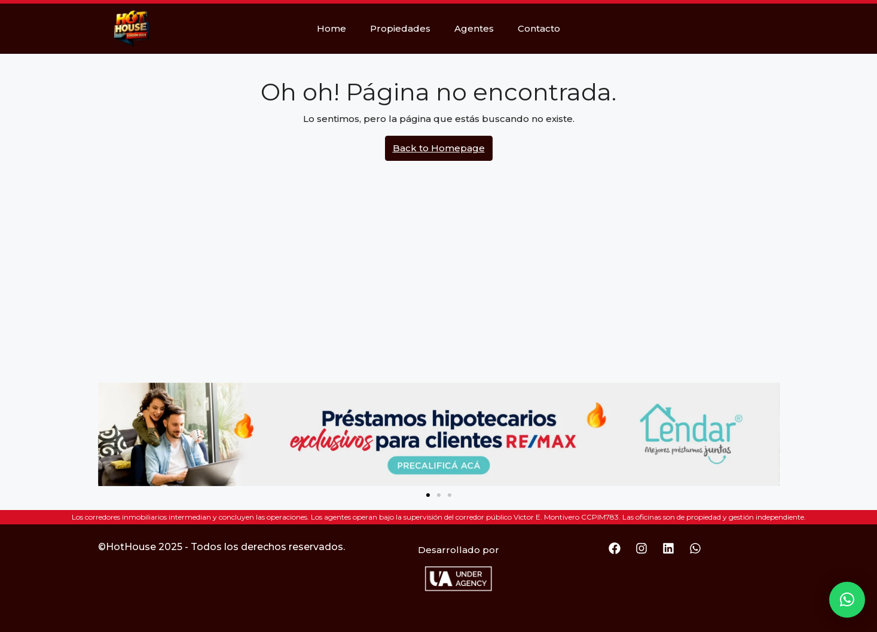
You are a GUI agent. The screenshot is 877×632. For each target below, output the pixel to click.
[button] (428, 495)
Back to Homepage (439, 148)
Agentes (474, 28)
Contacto (539, 28)
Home (331, 28)
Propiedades (400, 28)
